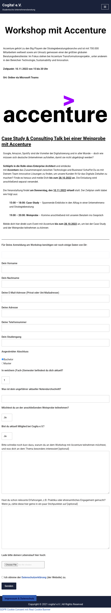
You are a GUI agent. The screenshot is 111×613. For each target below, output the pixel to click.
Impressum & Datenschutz (19, 603)
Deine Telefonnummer (55, 325)
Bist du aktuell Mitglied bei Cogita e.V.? (23, 426)
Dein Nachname (55, 281)
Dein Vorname (55, 266)
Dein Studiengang (55, 340)
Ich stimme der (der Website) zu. (34, 578)
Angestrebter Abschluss (15, 352)
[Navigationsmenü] (105, 6)
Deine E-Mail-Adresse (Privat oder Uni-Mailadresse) (55, 296)
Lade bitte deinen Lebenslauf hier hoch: (24, 556)
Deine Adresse (55, 310)
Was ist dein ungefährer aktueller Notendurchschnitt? (31, 389)
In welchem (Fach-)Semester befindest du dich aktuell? (32, 370)
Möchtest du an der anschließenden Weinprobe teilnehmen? (35, 408)
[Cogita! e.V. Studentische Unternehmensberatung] (18, 6)
